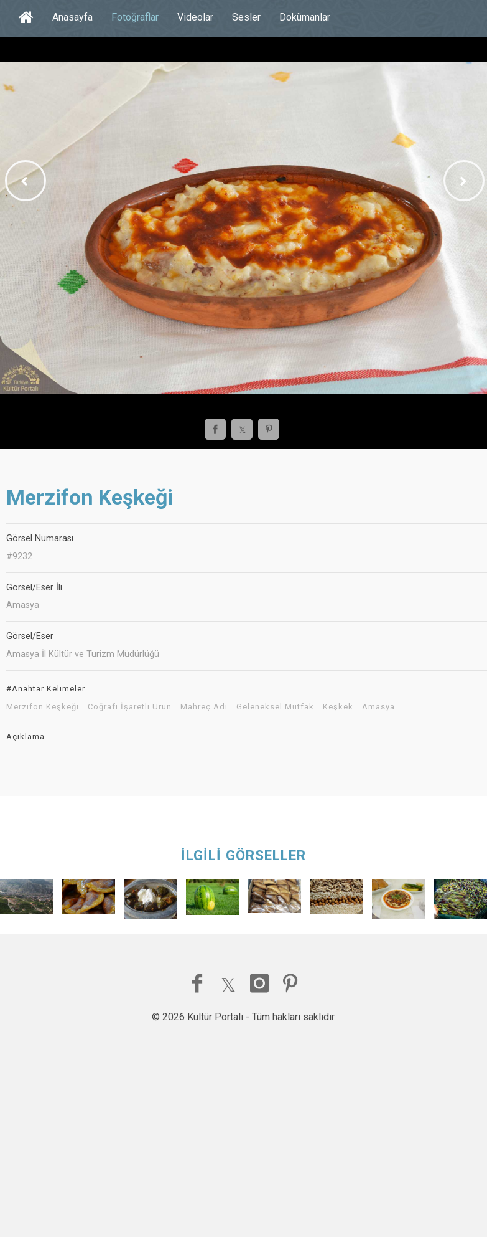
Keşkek (338, 707)
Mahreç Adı (204, 707)
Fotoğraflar (135, 17)
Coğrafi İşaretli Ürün (130, 707)
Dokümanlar (304, 17)
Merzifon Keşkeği (42, 707)
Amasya (378, 707)
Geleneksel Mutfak (275, 707)
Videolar (195, 17)
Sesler (246, 17)
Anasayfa (72, 17)
